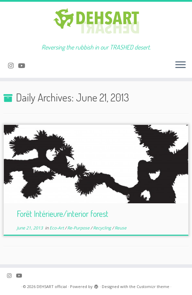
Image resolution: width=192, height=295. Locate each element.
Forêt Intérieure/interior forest (62, 213)
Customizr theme (153, 286)
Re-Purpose (79, 228)
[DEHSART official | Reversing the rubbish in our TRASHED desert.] (96, 22)
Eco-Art (57, 228)
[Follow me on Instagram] (13, 65)
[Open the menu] (180, 65)
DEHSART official (52, 286)
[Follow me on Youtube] (24, 65)
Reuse (120, 228)
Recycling (102, 228)
